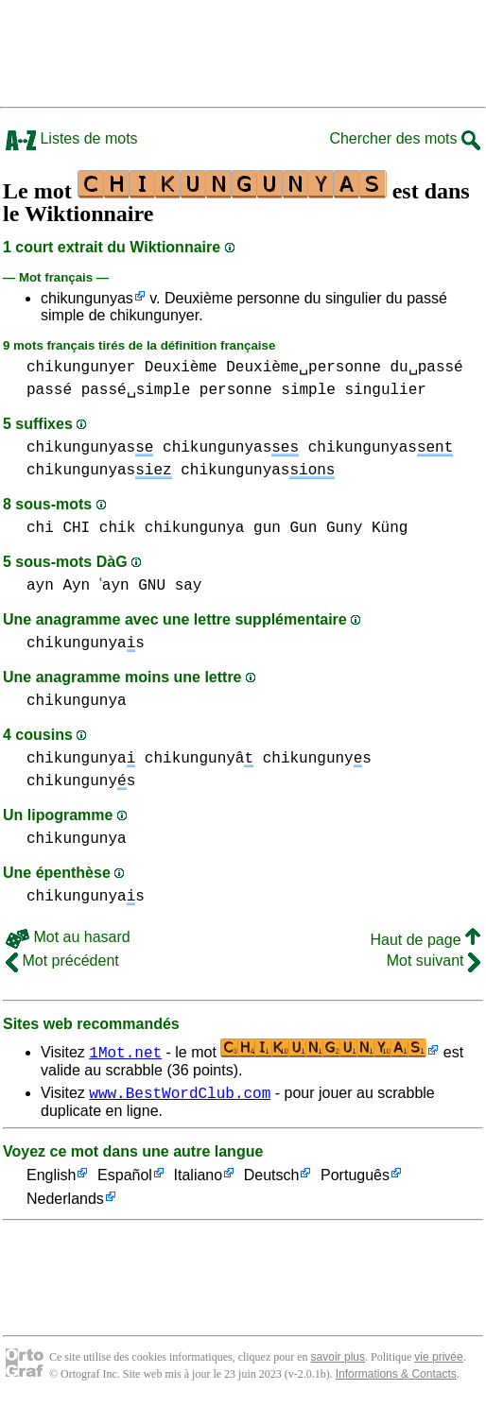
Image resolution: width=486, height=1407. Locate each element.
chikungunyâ (199, 758)
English (51, 1179)
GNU (158, 585)
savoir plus (338, 1359)
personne (236, 390)
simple (308, 390)
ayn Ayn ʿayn (80, 585)
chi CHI (58, 528)
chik (117, 528)
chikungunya (195, 528)
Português (355, 1179)
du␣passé (426, 367)
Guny (344, 528)
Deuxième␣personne (303, 367)
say (194, 585)
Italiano (198, 1179)
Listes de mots (72, 138)
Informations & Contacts (396, 1376)
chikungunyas (87, 298)
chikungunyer (80, 367)
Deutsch (272, 1179)
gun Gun (285, 528)
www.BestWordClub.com (179, 1095)
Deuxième (181, 367)
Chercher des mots (404, 138)
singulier (384, 390)
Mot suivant (433, 960)
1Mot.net (125, 1051)
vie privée (438, 1359)
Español (124, 1179)
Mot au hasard (68, 937)
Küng (390, 528)
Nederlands (65, 1202)
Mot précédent (62, 960)
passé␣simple (136, 390)
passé (49, 390)
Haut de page (425, 940)
